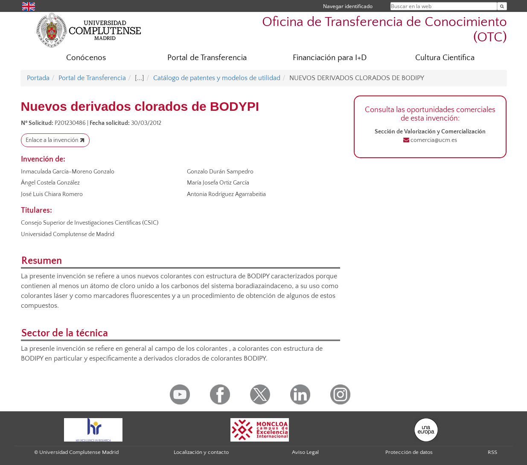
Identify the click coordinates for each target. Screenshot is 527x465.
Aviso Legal (305, 452)
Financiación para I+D (330, 57)
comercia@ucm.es (433, 140)
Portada (38, 78)
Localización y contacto (201, 452)
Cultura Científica (445, 57)
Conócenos (86, 57)
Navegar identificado (348, 6)
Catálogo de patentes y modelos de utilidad (216, 78)
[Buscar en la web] (502, 6)
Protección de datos (409, 452)
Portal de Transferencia (207, 57)
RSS (492, 452)
